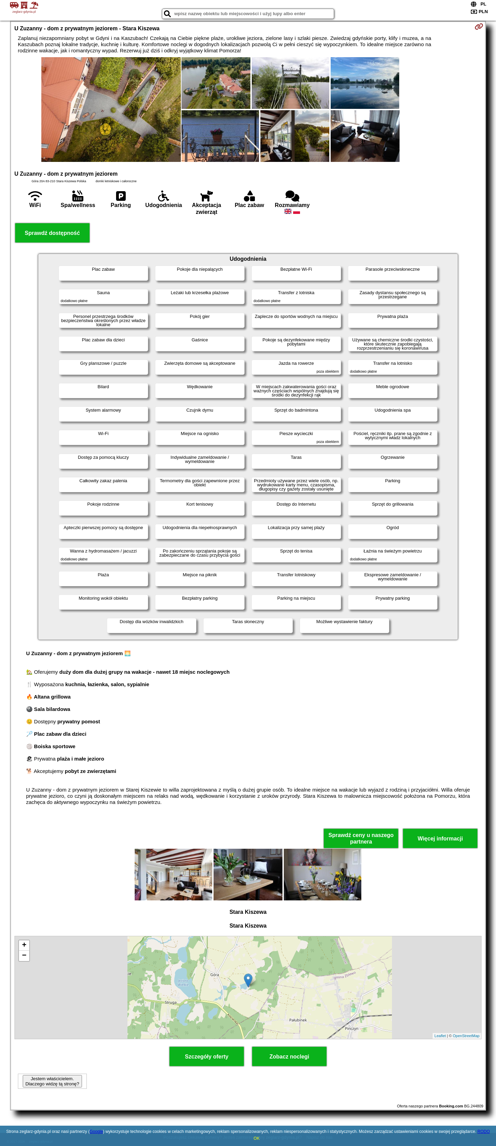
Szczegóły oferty (206, 1057)
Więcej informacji (440, 839)
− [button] (24, 956)
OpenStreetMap (466, 1036)
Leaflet (440, 1036)
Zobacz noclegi (289, 1057)
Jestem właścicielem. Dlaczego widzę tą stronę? (52, 1081)
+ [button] (24, 945)
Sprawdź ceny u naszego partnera (360, 838)
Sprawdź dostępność (52, 233)
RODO (483, 1131)
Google (96, 1131)
